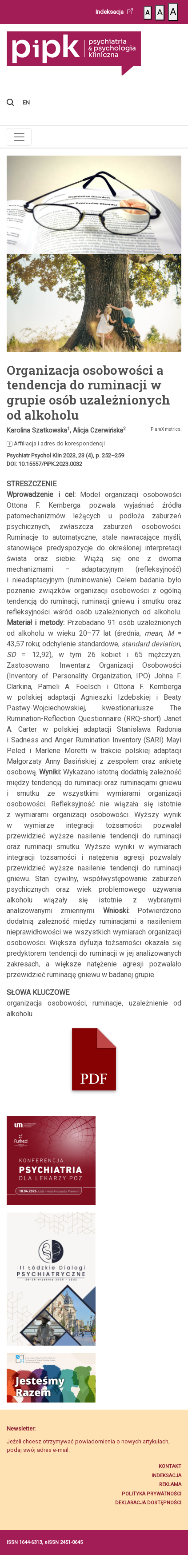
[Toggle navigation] (19, 137)
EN (26, 102)
